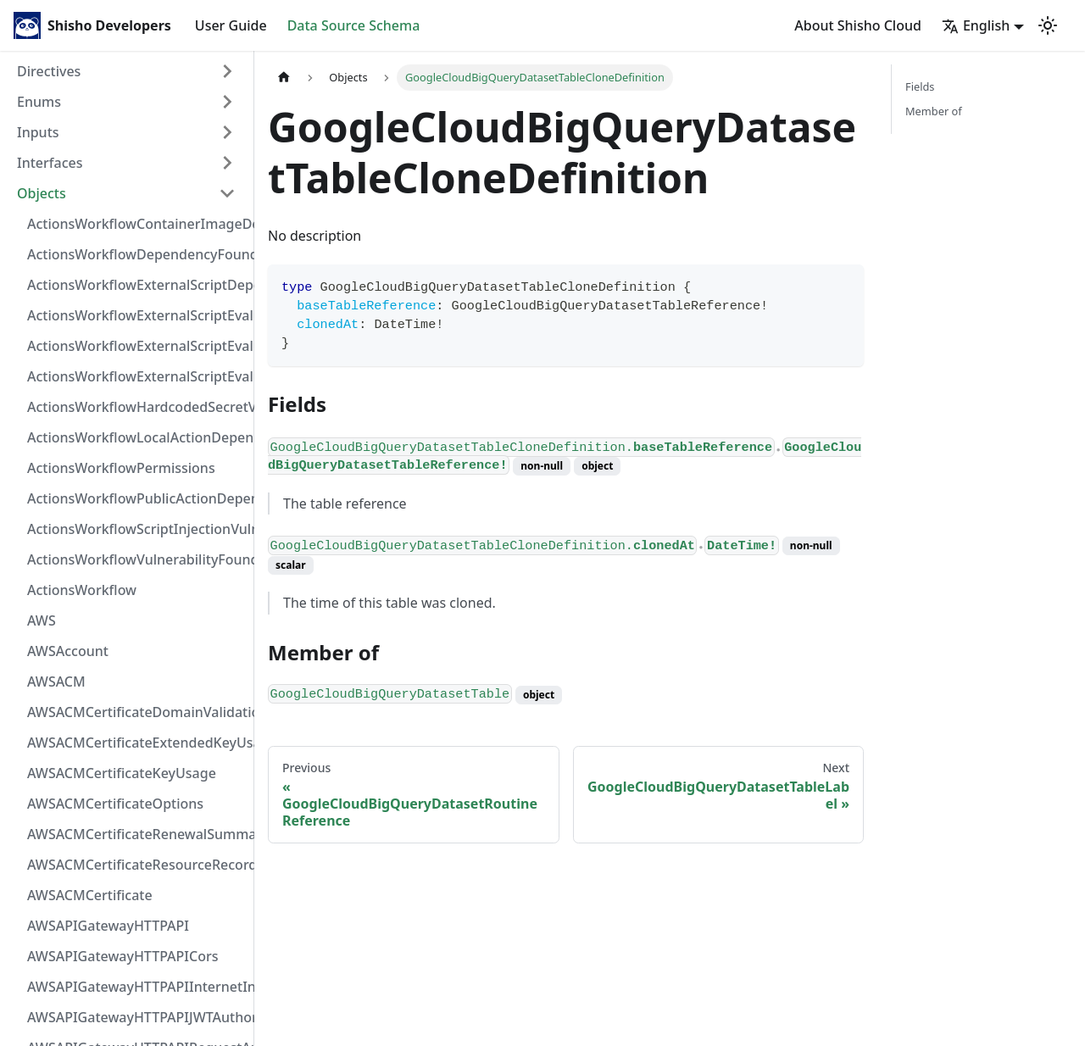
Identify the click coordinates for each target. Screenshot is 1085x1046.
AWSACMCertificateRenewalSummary (136, 834)
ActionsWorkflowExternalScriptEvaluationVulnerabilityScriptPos (136, 346)
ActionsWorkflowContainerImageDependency (136, 223)
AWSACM (56, 681)
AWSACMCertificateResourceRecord (136, 864)
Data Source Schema (353, 25)
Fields (919, 86)
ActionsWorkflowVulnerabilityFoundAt (136, 559)
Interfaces (49, 162)
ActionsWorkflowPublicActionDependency (136, 498)
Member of (933, 111)
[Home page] (284, 77)
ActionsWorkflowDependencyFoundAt (136, 254)
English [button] (976, 25)
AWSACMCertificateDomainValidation (136, 712)
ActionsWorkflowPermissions (121, 468)
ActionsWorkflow (81, 590)
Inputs (38, 132)
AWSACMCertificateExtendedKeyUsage (136, 742)
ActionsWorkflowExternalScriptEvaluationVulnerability (136, 376)
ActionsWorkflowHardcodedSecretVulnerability (136, 407)
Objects (41, 193)
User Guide (231, 25)
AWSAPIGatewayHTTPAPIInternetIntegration (136, 986)
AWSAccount (67, 651)
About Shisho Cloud (857, 25)
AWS (41, 620)
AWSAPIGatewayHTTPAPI (108, 925)
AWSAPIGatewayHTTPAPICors (123, 956)
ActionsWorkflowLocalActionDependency (136, 437)
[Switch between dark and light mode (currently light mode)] (1047, 25)
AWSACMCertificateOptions (115, 803)
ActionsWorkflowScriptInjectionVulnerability (136, 529)
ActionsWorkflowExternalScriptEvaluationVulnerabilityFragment (136, 315)
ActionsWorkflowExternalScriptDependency (136, 284)
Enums (39, 101)
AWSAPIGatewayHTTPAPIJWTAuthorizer (136, 1017)
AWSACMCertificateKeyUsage (121, 773)
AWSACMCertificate (90, 895)
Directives (49, 71)
